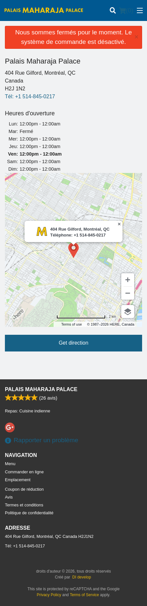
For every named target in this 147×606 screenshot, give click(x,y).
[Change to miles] (86, 316)
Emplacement (17, 479)
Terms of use (71, 324)
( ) (126, 10)
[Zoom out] (127, 293)
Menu (10, 463)
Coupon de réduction (24, 489)
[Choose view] (127, 311)
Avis (9, 497)
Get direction (74, 343)
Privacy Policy (49, 595)
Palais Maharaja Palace (41, 389)
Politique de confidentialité (29, 512)
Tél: (30, 96)
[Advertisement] (73, 366)
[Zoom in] (127, 279)
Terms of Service (84, 595)
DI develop (81, 577)
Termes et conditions (24, 504)
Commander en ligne (24, 471)
